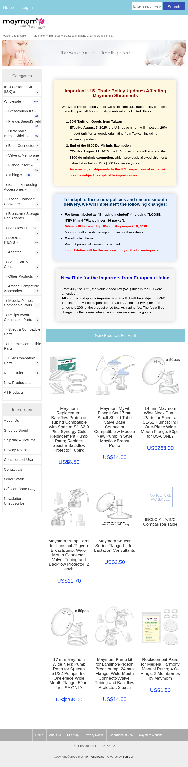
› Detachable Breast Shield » (22, 134)
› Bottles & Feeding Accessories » (22, 187)
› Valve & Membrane (22, 156)
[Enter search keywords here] (147, 6)
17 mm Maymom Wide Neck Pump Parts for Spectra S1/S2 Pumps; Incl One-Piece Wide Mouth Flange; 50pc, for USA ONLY (68, 673)
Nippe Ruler (22, 373)
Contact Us (13, 469)
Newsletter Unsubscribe (14, 501)
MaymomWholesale (91, 756)
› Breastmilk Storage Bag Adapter (22, 216)
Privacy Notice (15, 450)
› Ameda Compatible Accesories (22, 289)
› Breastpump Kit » (22, 112)
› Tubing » (18, 175)
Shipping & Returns (19, 440)
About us (55, 735)
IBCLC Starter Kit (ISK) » (22, 90)
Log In (27, 7)
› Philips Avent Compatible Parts (22, 318)
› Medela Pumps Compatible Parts (22, 303)
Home (8, 7)
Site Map (73, 735)
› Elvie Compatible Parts (22, 361)
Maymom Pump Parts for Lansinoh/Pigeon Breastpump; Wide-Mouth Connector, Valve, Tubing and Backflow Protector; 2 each (68, 555)
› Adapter (22, 252)
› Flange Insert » (22, 166)
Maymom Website (151, 735)
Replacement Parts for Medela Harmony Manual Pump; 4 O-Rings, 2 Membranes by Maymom (160, 669)
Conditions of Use (18, 459)
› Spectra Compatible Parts (22, 332)
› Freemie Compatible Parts (22, 346)
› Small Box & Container (22, 265)
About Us (11, 420)
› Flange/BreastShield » (22, 122)
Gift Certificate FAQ (19, 489)
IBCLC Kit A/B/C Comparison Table (160, 522)
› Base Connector (22, 146)
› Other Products (22, 276)
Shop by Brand (16, 430)
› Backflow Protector (22, 229)
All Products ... (15, 392)
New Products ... (17, 382)
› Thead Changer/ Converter (22, 202)
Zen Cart (128, 756)
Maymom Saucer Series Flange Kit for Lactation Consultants (114, 546)
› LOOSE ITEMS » (22, 240)
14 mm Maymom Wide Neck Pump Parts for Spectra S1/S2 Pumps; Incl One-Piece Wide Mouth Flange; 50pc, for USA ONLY (160, 422)
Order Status (14, 479)
